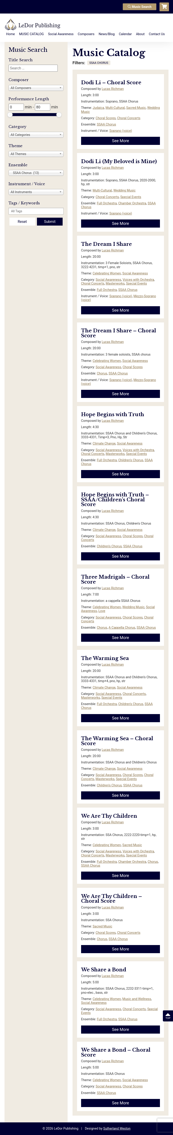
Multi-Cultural (115, 108)
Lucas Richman (113, 89)
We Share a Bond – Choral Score (115, 1052)
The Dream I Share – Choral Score (118, 333)
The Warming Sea (105, 658)
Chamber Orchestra (132, 203)
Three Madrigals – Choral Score (115, 579)
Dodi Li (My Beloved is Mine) (119, 161)
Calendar (125, 34)
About (140, 34)
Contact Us (157, 34)
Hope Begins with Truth (112, 414)
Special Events (130, 197)
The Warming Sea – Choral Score (117, 741)
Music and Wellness (136, 999)
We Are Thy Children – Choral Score (111, 898)
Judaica (98, 108)
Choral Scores (106, 118)
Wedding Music (124, 190)
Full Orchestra (107, 203)
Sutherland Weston (116, 1128)
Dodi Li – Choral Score (111, 83)
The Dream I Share (106, 244)
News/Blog (107, 34)
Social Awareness (60, 34)
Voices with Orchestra (138, 280)
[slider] (10, 114)
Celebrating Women (107, 273)
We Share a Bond (103, 970)
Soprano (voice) (120, 131)
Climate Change (104, 443)
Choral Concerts (128, 118)
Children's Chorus (130, 460)
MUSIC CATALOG (31, 34)
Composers (86, 34)
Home (10, 34)
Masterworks (115, 283)
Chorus (102, 373)
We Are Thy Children (109, 816)
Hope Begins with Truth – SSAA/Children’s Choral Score (115, 499)
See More (120, 140)
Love (101, 611)
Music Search (140, 7)
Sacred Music (136, 108)
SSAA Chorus (106, 124)
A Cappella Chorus (122, 628)
